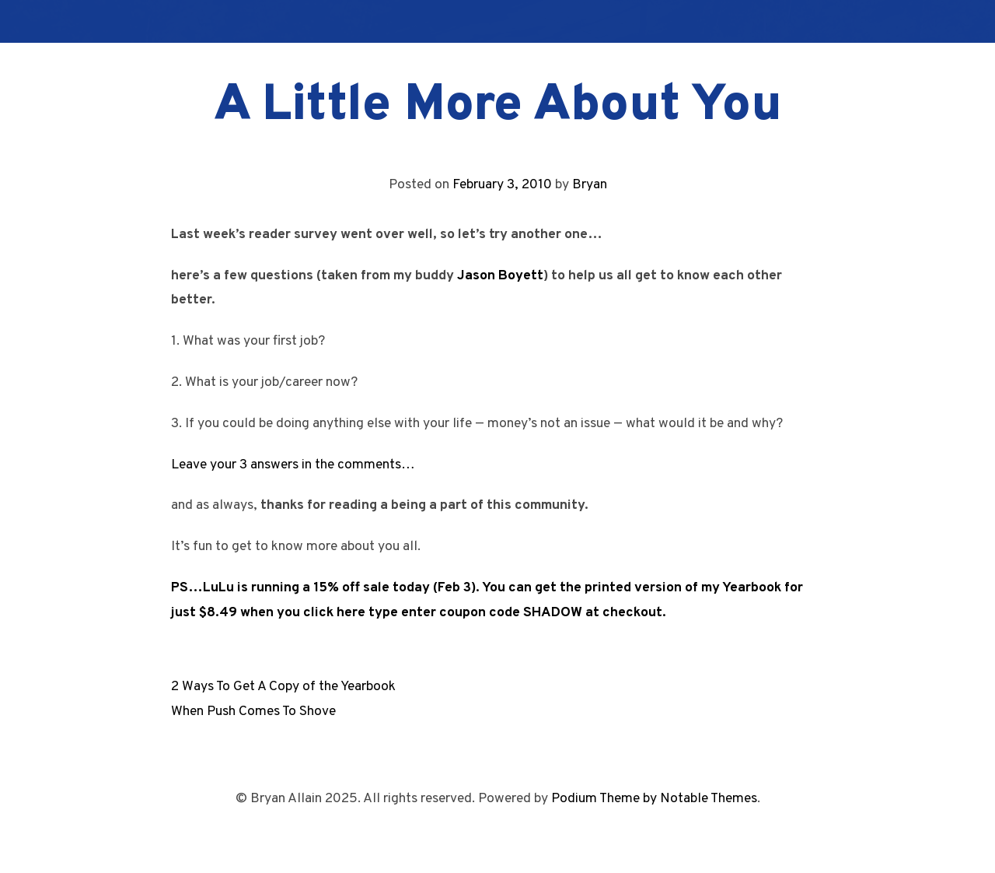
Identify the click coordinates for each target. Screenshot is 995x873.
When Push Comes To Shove (253, 711)
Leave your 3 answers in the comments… (293, 465)
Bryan (589, 185)
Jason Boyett (500, 276)
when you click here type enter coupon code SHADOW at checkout (451, 613)
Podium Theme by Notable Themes (654, 799)
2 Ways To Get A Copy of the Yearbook (283, 687)
